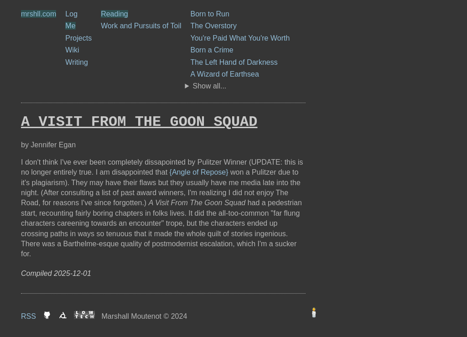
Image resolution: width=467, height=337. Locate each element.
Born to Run (210, 14)
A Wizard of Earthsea (225, 74)
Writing (76, 62)
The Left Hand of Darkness (234, 62)
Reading (114, 14)
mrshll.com (38, 14)
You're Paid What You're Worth (240, 38)
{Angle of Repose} (199, 172)
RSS (28, 316)
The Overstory (214, 26)
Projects (78, 38)
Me (70, 26)
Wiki (72, 50)
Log (71, 14)
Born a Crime (212, 50)
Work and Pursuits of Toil (141, 26)
